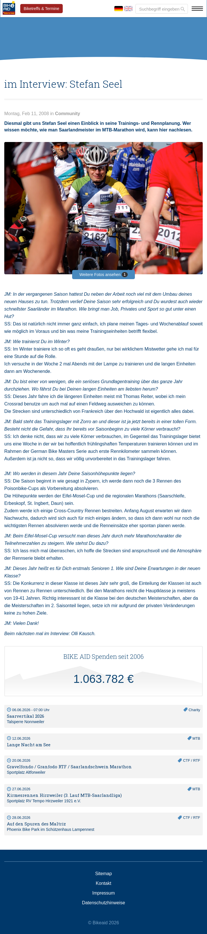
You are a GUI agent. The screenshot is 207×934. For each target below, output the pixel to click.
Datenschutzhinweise (103, 903)
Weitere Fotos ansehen (103, 274)
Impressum (103, 893)
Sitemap (103, 874)
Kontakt (103, 883)
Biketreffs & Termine (41, 8)
